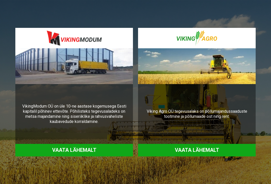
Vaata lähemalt (74, 150)
